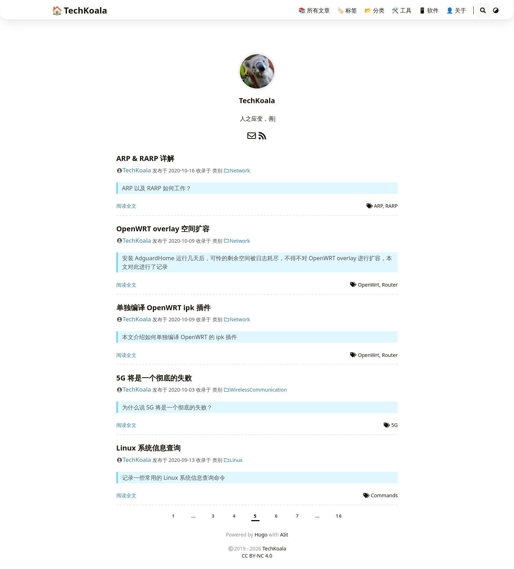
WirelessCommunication (255, 389)
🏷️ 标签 (347, 10)
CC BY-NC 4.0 (257, 555)
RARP (391, 205)
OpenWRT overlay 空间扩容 (163, 228)
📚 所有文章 (314, 10)
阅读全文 (126, 205)
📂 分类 (375, 10)
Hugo (261, 534)
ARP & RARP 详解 (145, 158)
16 (339, 516)
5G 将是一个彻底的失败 (154, 378)
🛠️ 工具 (402, 10)
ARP (378, 205)
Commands (384, 495)
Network (236, 170)
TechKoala (79, 10)
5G (394, 425)
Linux (232, 460)
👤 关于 (457, 10)
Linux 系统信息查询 (148, 448)
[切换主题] (495, 10)
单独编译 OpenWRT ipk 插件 (163, 307)
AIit (284, 534)
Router (390, 284)
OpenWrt (368, 284)
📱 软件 (429, 10)
